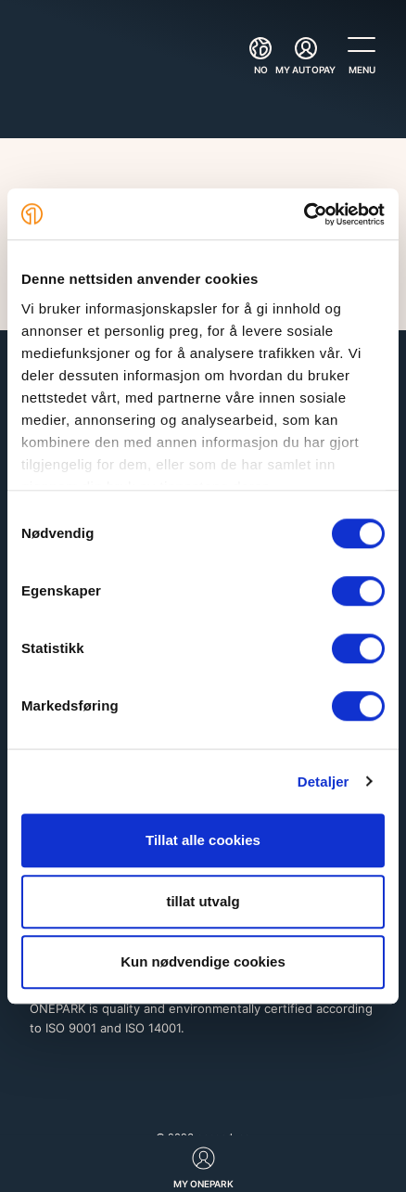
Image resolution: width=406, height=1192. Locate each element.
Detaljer (323, 781)
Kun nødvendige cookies (203, 961)
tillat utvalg (202, 901)
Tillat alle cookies (203, 840)
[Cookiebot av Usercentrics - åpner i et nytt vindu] (303, 214)
